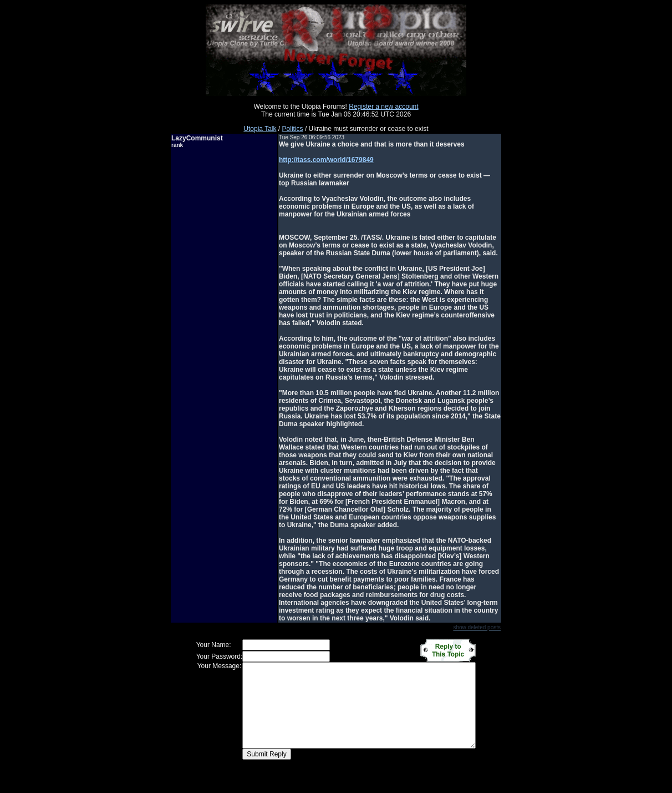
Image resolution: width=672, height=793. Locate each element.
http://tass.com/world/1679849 (326, 160)
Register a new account (383, 106)
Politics (292, 129)
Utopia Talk (259, 129)
